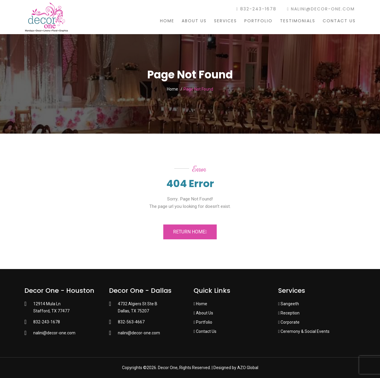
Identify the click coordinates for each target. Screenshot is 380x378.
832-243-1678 (256, 9)
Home (167, 21)
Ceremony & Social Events (304, 331)
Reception (289, 313)
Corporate (289, 322)
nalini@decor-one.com (321, 9)
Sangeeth (288, 303)
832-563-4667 (131, 322)
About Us (194, 21)
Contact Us (339, 21)
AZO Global (247, 367)
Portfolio (258, 21)
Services (225, 21)
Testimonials (297, 21)
